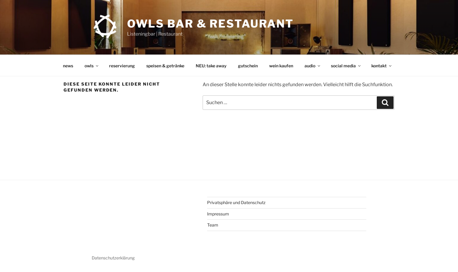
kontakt (381, 65)
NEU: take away (211, 65)
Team (212, 224)
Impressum (218, 213)
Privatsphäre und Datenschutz (236, 202)
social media (346, 65)
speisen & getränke (165, 65)
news (68, 65)
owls (92, 65)
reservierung (122, 65)
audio (313, 65)
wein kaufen (281, 65)
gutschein (248, 65)
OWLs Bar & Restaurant (210, 23)
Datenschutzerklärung (113, 257)
